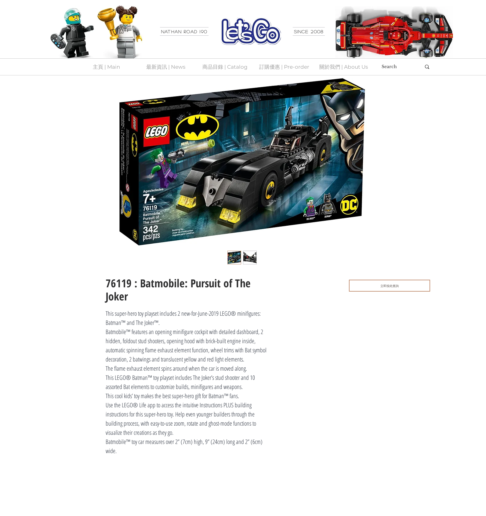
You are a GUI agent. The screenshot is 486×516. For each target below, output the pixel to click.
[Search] (397, 67)
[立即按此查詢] (389, 286)
